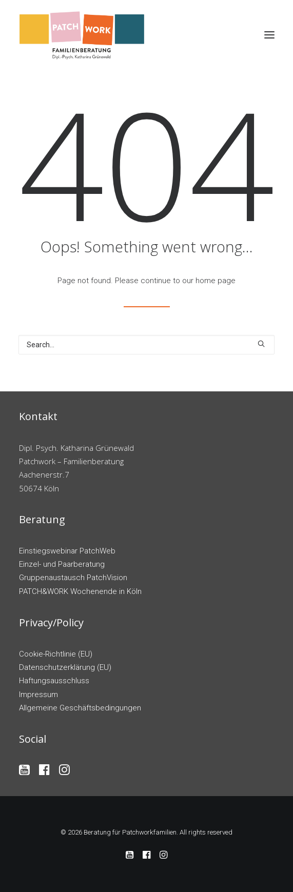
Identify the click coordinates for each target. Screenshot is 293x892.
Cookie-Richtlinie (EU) (55, 654)
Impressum (38, 694)
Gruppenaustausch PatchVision (73, 577)
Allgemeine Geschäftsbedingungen (80, 707)
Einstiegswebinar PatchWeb (67, 551)
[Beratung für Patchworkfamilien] (82, 35)
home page (216, 280)
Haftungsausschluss (54, 680)
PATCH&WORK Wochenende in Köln (80, 591)
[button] (269, 35)
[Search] (146, 344)
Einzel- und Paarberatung (62, 564)
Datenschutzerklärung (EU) (65, 667)
